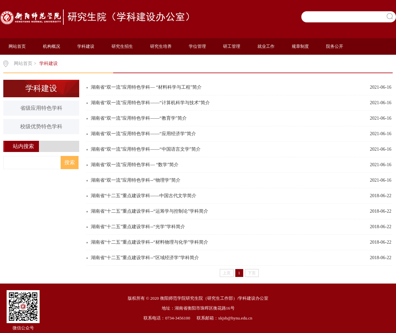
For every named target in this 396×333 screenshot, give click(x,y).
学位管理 (197, 46)
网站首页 (17, 46)
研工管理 (231, 46)
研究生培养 (161, 46)
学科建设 (85, 46)
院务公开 (334, 46)
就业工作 (266, 46)
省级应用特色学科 (41, 108)
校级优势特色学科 (41, 126)
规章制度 (300, 46)
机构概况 (51, 46)
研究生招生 (122, 46)
